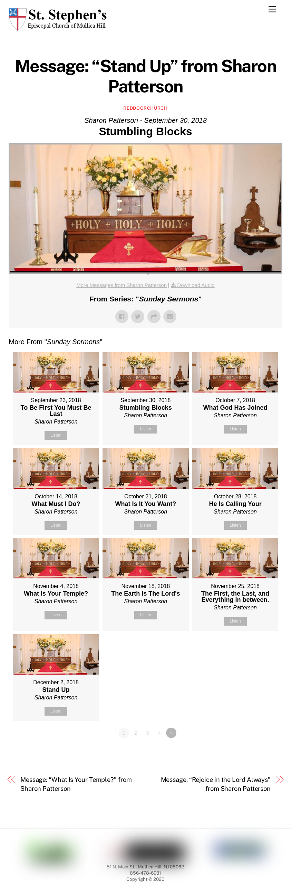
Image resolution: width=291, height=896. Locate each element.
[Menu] (272, 9)
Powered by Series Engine (256, 752)
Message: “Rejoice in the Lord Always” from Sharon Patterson (216, 784)
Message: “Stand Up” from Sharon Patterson (146, 76)
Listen (55, 435)
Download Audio (195, 285)
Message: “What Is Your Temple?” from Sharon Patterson (76, 784)
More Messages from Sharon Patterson (121, 285)
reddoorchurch (145, 108)
